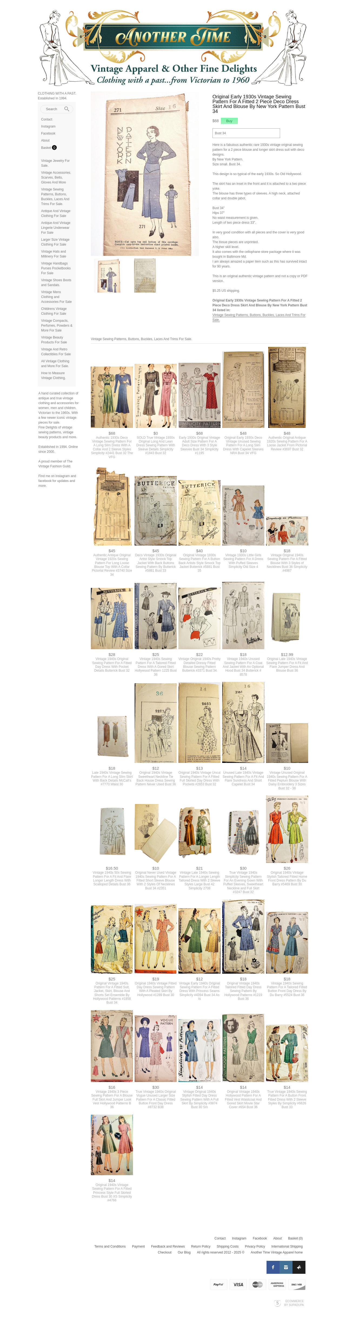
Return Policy (200, 1246)
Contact (46, 119)
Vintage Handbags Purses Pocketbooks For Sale (56, 268)
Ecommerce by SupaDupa (294, 1303)
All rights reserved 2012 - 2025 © (220, 1252)
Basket (46, 148)
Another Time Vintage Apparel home (277, 1252)
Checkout (165, 1252)
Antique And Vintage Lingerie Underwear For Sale (56, 227)
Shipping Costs (228, 1246)
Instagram (48, 126)
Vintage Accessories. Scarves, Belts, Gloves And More (56, 177)
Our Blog (184, 1252)
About (45, 140)
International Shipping (287, 1246)
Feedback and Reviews (168, 1246)
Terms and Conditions (110, 1246)
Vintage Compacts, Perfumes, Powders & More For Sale (56, 325)
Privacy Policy (255, 1246)
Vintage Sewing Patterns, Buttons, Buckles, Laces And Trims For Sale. (141, 339)
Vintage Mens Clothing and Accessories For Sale (56, 297)
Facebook (48, 133)
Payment (138, 1246)
